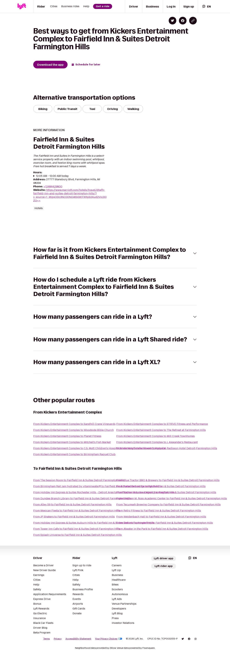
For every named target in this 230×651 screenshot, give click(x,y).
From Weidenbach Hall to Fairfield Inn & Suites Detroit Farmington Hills (161, 516)
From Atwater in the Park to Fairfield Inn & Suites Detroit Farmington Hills (162, 529)
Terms (46, 638)
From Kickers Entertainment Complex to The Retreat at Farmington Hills (161, 430)
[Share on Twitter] (172, 20)
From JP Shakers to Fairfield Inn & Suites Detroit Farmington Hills (74, 516)
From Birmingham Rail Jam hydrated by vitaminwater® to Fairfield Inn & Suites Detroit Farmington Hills (97, 486)
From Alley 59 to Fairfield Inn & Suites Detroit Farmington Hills (72, 504)
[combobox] (206, 6)
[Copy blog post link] (193, 20)
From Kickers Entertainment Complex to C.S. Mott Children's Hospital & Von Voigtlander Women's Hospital (99, 448)
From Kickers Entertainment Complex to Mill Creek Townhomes (155, 436)
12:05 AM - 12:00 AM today (52, 176)
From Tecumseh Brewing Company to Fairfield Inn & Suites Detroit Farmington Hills (168, 504)
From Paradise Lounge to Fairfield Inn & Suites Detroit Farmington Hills (161, 486)
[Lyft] (22, 6)
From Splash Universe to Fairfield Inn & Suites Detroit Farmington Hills (77, 535)
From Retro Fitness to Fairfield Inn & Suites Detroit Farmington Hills (158, 510)
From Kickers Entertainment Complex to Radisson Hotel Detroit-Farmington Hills (166, 448)
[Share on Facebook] (183, 20)
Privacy (58, 638)
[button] (115, 253)
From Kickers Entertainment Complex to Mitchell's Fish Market (72, 442)
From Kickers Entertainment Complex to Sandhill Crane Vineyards (74, 424)
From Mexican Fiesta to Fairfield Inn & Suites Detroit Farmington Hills (76, 510)
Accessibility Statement (78, 638)
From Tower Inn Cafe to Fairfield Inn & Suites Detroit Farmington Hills (76, 529)
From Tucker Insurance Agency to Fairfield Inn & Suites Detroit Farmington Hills (166, 492)
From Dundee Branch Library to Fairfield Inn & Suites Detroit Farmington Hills (82, 498)
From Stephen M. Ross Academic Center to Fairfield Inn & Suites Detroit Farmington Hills (171, 498)
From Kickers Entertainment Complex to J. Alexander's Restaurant (157, 442)
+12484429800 (52, 186)
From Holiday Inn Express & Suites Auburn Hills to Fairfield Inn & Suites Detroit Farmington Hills (93, 523)
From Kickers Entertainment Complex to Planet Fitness (67, 436)
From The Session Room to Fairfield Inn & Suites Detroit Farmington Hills (78, 480)
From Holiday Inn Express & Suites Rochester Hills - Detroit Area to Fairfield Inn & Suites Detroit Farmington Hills (104, 492)
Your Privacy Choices (108, 638)
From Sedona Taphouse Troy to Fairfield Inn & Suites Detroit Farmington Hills (164, 523)
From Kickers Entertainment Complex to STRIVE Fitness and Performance (162, 424)
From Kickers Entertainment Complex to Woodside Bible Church (73, 430)
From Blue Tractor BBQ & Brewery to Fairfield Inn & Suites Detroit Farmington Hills (167, 480)
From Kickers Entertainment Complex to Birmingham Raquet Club (74, 454)
